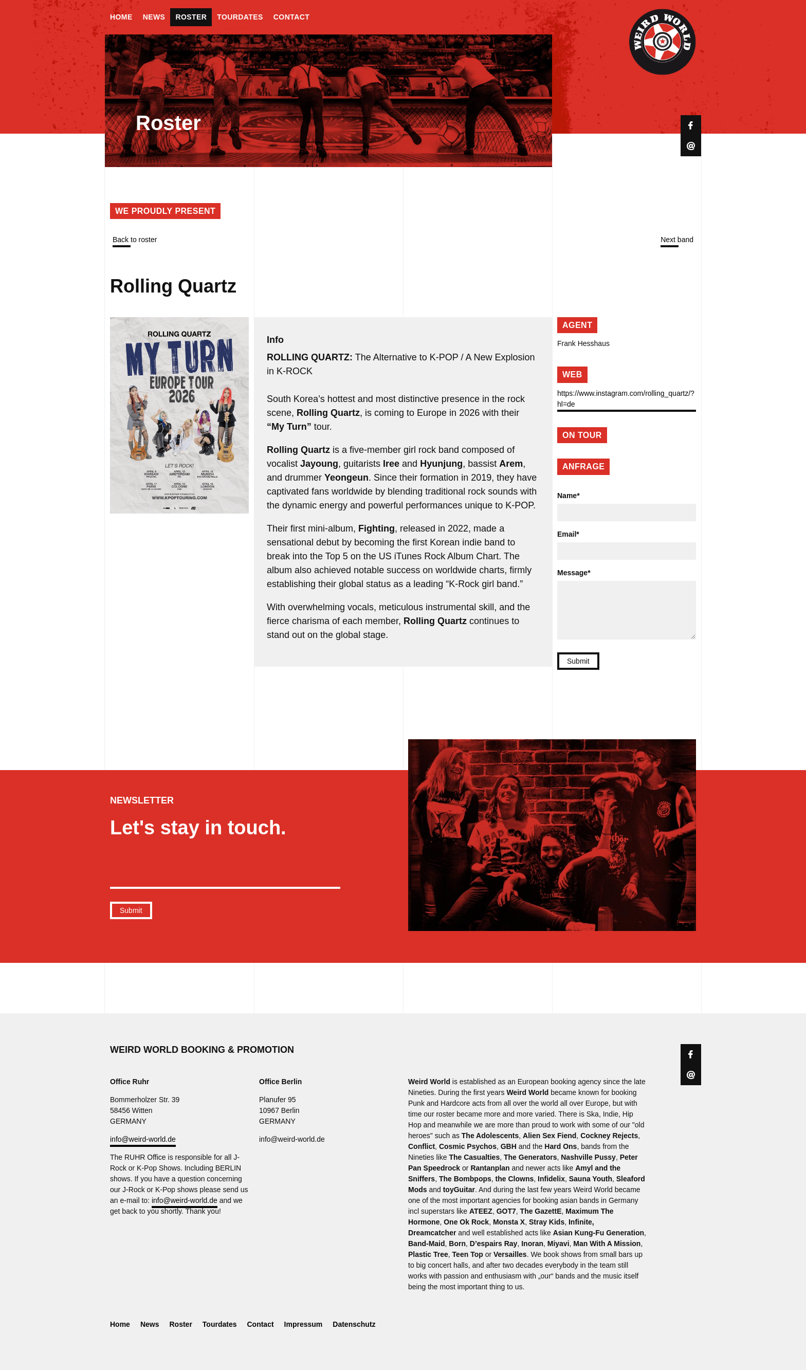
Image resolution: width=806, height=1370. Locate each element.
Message (574, 573)
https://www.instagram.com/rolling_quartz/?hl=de (625, 398)
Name (568, 495)
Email (568, 534)
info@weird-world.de (143, 1139)
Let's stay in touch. (198, 827)
